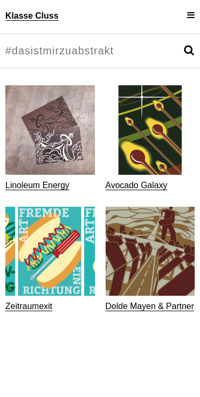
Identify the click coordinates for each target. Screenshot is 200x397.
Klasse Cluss (32, 15)
